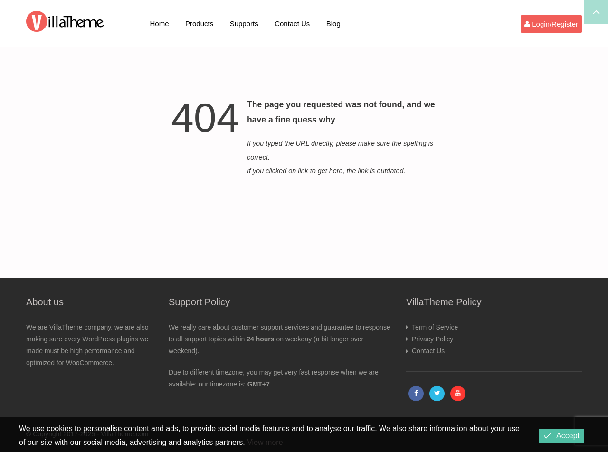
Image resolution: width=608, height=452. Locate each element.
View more (265, 442)
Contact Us (292, 23)
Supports (244, 23)
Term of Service (435, 327)
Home (159, 23)
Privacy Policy (432, 339)
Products (199, 23)
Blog (333, 23)
